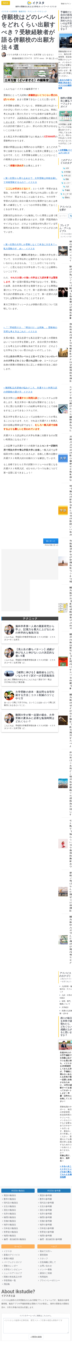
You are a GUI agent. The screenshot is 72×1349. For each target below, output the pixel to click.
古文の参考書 (45, 1206)
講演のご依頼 (45, 1273)
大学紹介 (64, 1007)
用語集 (6, 1284)
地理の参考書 (45, 1235)
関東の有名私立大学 (12, 1277)
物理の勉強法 (9, 1217)
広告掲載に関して (47, 1262)
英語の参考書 (45, 1195)
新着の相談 (8, 1258)
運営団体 (43, 1255)
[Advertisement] (29, 509)
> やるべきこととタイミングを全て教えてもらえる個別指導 (66, 1171)
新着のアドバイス (11, 1255)
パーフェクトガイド (12, 1262)
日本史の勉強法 (10, 1228)
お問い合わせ (45, 1266)
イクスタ (4, 11)
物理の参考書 (45, 1217)
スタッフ (43, 1258)
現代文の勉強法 (10, 1202)
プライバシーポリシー (49, 1280)
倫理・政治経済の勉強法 (14, 1239)
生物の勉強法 (9, 1221)
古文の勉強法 (9, 1206)
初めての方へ (45, 1251)
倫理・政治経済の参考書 (50, 1239)
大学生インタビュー (12, 1269)
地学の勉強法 (9, 1224)
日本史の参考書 (46, 1228)
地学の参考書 (45, 1224)
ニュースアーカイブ (12, 1273)
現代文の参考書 (46, 1202)
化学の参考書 (45, 1213)
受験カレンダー (10, 1266)
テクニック (42, 11)
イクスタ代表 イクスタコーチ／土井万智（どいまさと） (30, 55)
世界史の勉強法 (10, 1232)
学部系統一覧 (9, 1280)
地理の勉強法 (9, 1235)
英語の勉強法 (9, 1195)
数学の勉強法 (9, 1199)
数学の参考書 (45, 1199)
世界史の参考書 (46, 1232)
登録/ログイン (66, 4)
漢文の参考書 (45, 1210)
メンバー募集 (45, 1269)
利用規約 (43, 1277)
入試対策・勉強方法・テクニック (23, 11)
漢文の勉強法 (9, 1210)
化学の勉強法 (9, 1213)
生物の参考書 (45, 1221)
